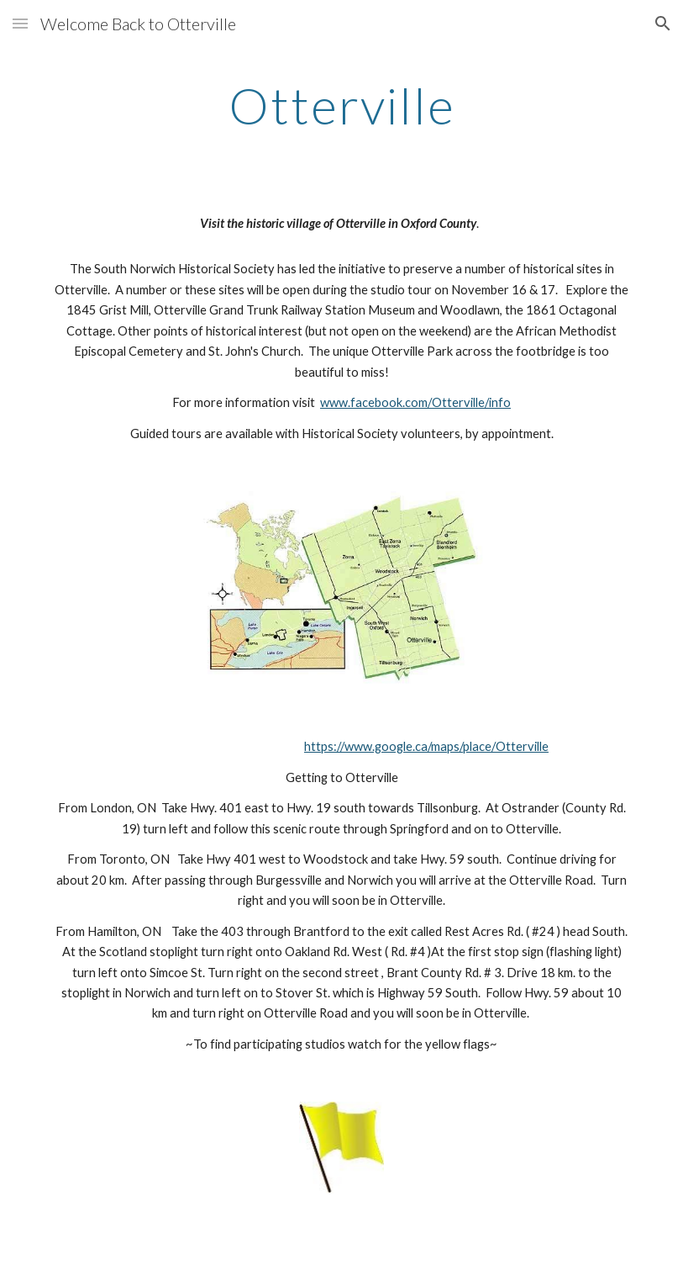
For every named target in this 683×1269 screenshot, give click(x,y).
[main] (341, 105)
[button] (20, 23)
